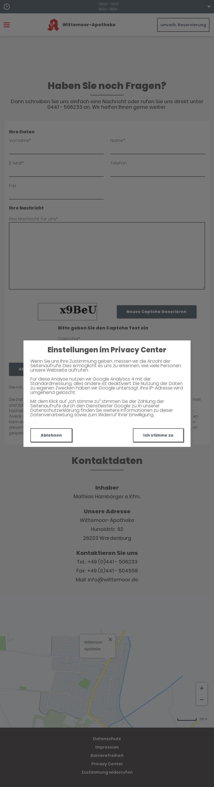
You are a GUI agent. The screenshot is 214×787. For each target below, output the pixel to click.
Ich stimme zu (158, 435)
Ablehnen (51, 435)
